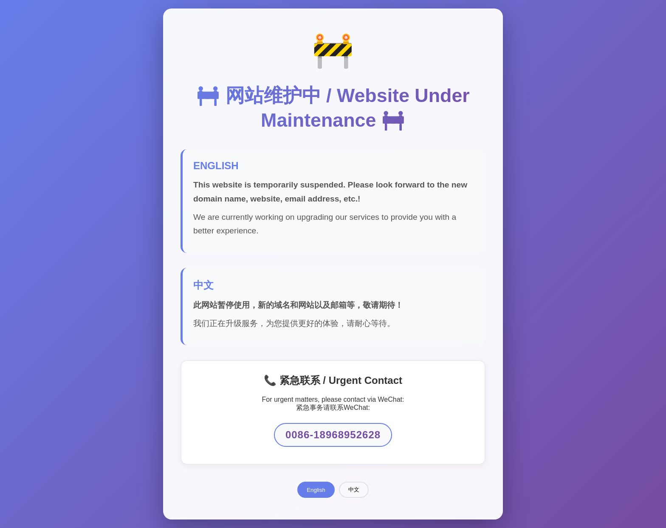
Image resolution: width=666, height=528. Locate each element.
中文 (353, 489)
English (316, 490)
